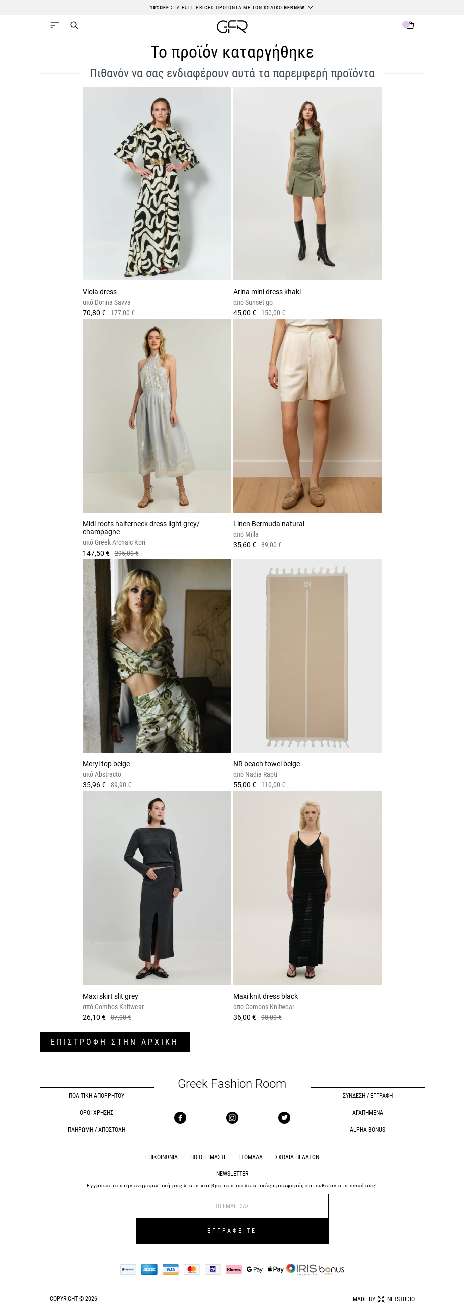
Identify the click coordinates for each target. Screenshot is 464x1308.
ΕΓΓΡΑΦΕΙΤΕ (232, 1230)
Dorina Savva (112, 302)
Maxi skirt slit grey (110, 996)
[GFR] (232, 28)
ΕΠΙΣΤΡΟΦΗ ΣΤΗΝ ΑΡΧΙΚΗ (115, 1042)
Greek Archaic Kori (119, 542)
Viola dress (100, 292)
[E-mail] (232, 1206)
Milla (251, 534)
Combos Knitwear (118, 1007)
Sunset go (258, 302)
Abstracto (107, 774)
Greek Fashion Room (232, 1084)
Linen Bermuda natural (268, 524)
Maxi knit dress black (265, 996)
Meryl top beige (106, 764)
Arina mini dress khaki (267, 292)
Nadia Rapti (260, 774)
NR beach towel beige (266, 764)
